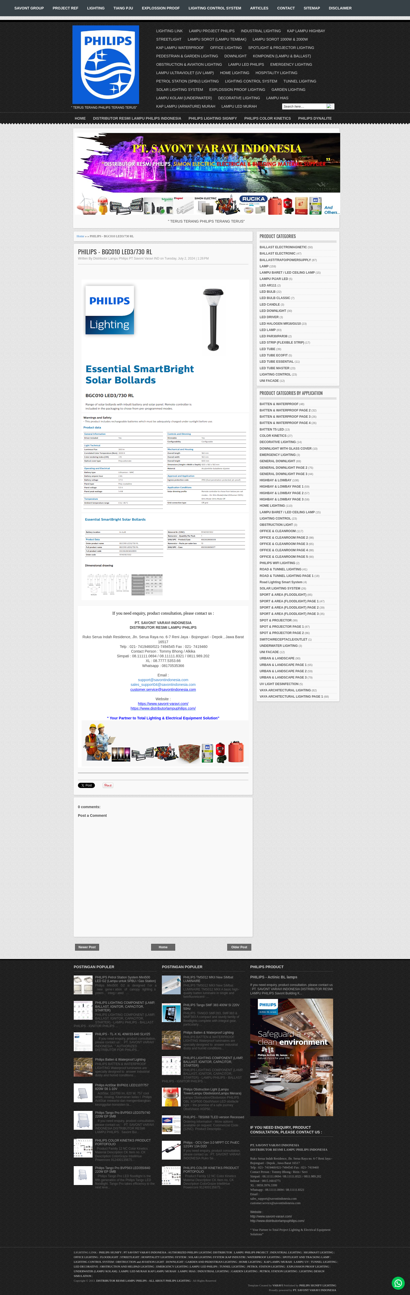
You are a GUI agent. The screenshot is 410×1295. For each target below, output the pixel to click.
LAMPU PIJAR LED (274, 279)
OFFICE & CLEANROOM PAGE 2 (284, 537)
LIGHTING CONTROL (275, 374)
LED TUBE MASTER (274, 368)
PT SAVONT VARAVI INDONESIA (145, 1252)
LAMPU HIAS (277, 98)
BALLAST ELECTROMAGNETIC (283, 247)
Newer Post (86, 947)
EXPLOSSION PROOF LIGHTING (237, 89)
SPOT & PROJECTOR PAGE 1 (282, 627)
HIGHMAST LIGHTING (318, 1252)
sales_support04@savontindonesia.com (163, 684)
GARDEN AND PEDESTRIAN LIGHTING (211, 1261)
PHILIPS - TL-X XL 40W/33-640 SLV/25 (122, 1034)
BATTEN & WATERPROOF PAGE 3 (285, 416)
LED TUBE (267, 349)
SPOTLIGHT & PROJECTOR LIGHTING (281, 48)
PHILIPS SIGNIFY (110, 1252)
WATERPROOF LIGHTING (264, 1257)
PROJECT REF (65, 8)
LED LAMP (268, 330)
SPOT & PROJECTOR (276, 620)
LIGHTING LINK (169, 31)
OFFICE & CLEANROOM (278, 531)
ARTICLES (259, 8)
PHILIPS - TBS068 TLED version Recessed (213, 1117)
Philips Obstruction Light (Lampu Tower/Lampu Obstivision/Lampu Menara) (212, 1091)
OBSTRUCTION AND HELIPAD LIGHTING (127, 1266)
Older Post (239, 947)
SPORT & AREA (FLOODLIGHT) (283, 595)
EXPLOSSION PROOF (161, 8)
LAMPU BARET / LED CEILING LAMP (287, 272)
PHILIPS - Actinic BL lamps (273, 977)
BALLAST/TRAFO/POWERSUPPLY (285, 260)
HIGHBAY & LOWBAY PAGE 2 (282, 493)
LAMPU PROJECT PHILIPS (212, 31)
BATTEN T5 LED (272, 429)
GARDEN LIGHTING (288, 89)
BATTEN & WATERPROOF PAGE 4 (285, 423)
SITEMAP (312, 8)
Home (80, 118)
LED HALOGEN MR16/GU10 (280, 324)
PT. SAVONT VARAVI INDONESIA (314, 1290)
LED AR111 (268, 285)
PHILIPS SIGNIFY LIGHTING (317, 1285)
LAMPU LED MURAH (239, 106)
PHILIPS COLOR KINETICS (267, 118)
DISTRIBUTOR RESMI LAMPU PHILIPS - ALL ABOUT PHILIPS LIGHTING (143, 1280)
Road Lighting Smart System (281, 582)
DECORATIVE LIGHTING (239, 98)
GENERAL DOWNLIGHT (277, 461)
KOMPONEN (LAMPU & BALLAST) (282, 56)
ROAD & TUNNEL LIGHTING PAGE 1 (287, 576)
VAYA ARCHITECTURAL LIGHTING (285, 690)
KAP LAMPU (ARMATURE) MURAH (185, 106)
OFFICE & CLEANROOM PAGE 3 (284, 544)
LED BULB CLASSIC (275, 298)
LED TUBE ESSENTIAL (277, 361)
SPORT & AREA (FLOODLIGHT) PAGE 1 (289, 601)
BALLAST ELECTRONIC (277, 253)
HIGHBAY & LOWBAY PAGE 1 (282, 486)
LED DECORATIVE (86, 1266)
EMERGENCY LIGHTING (291, 64)
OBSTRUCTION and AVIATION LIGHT (140, 1261)
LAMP (264, 266)
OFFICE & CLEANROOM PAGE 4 (284, 550)
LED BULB (268, 292)
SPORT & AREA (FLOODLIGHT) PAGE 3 (289, 614)
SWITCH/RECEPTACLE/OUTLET (283, 639)
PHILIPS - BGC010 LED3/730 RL (115, 251)
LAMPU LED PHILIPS (246, 64)
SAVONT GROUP (29, 8)
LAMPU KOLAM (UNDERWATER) (184, 98)
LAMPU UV (301, 1261)
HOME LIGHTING (234, 73)
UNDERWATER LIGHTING (279, 646)
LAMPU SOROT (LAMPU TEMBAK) (217, 39)
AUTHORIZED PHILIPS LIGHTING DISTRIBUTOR (200, 1252)
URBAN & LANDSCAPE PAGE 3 (283, 677)
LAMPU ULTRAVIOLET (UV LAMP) (185, 73)
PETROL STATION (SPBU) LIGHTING (187, 81)
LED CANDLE (270, 304)
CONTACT (286, 8)
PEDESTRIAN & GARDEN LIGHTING (187, 56)
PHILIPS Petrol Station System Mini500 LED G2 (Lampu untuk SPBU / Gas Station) (125, 979)
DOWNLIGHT (235, 56)
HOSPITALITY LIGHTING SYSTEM (163, 1257)
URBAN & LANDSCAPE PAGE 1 (283, 665)
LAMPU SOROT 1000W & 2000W (280, 39)
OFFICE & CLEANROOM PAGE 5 (284, 557)
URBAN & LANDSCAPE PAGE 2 (283, 671)
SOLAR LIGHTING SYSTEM (179, 89)
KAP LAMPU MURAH (278, 1261)
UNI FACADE (269, 381)
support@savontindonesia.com (163, 680)
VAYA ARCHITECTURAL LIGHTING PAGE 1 (291, 696)
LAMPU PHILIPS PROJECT (251, 1252)
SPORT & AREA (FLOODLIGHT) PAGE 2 (289, 607)
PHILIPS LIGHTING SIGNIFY (213, 118)
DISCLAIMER (340, 8)
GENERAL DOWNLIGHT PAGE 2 (283, 468)
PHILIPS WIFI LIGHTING (277, 563)
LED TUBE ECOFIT (274, 355)
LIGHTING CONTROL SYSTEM (215, 8)
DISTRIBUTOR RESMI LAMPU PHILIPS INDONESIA (137, 118)
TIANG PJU (123, 8)
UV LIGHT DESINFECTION (279, 684)
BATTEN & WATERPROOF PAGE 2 (285, 410)
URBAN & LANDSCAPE (277, 658)
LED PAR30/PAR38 (273, 336)
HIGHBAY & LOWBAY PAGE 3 (282, 499)
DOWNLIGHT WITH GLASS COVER (286, 448)
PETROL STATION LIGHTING (266, 1266)
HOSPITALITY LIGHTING (277, 73)
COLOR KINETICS (273, 436)
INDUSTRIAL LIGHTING (261, 31)
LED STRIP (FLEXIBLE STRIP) (282, 342)
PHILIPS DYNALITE (315, 118)
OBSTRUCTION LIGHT (276, 525)
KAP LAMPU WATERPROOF (180, 48)
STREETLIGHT (168, 39)
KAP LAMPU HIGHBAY (306, 31)
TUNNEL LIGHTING (299, 81)
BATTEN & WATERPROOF (279, 404)
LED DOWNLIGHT (273, 311)
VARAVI (277, 1285)
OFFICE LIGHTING (226, 48)
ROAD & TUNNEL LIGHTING (280, 569)
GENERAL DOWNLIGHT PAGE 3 (283, 474)
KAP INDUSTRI (236, 1257)
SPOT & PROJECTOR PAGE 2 (282, 633)
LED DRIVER (269, 317)
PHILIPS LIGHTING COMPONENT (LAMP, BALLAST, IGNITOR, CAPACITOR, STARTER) (125, 1006)
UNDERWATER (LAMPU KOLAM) (95, 1271)
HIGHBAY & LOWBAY (276, 480)
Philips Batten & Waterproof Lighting (120, 1059)
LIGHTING (96, 8)
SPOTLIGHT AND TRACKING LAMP (306, 1257)
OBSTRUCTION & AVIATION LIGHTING (189, 64)
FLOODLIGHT (109, 1257)
